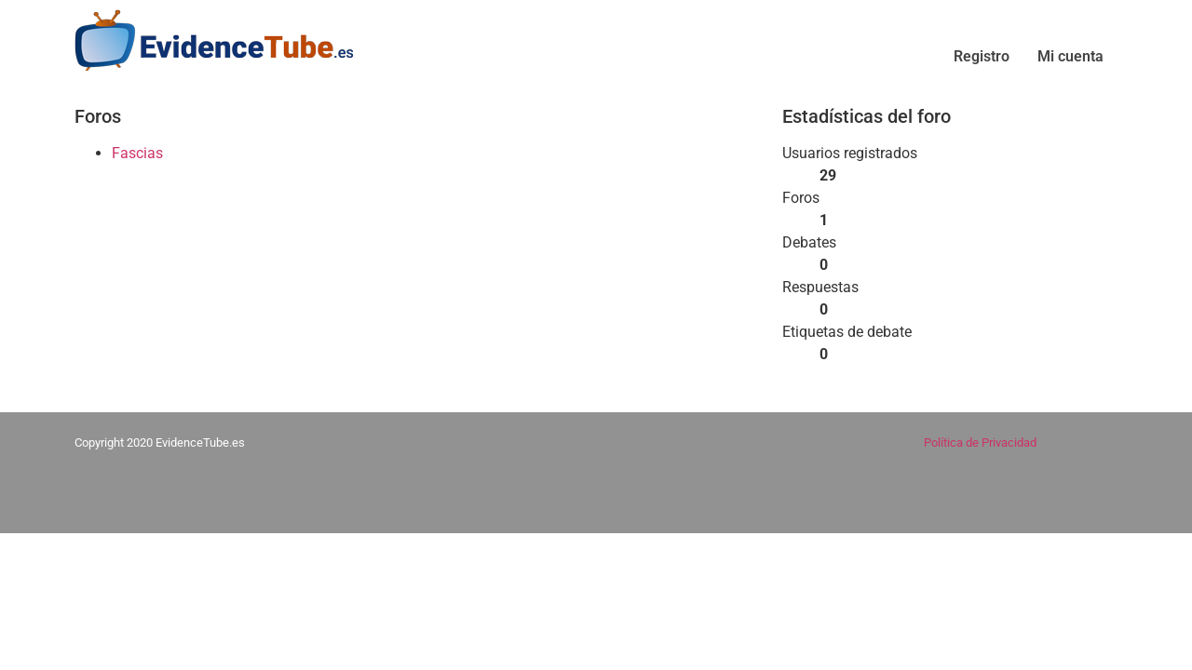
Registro (981, 56)
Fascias (137, 153)
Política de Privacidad (980, 442)
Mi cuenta (1070, 56)
